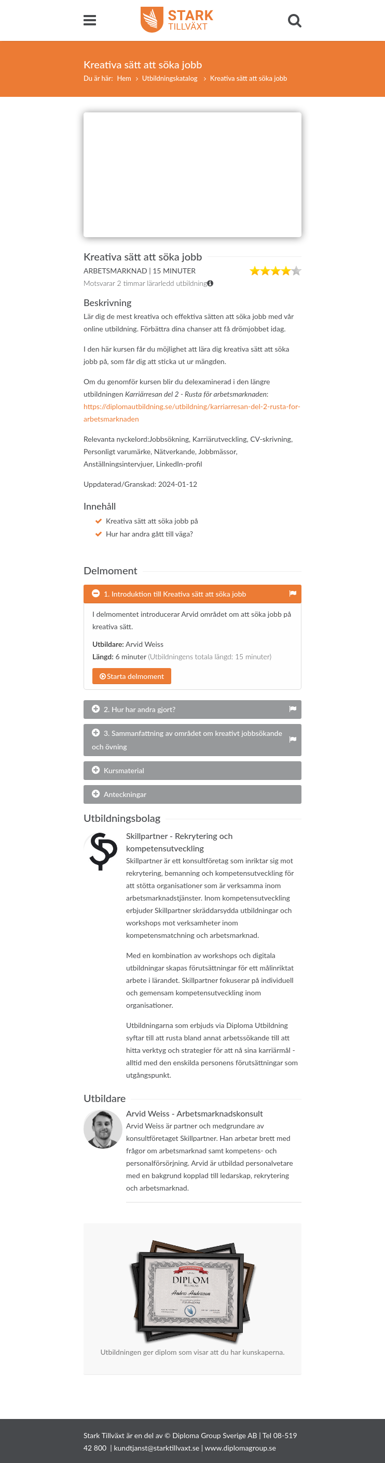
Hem (124, 78)
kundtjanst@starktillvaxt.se (156, 1447)
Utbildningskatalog (170, 78)
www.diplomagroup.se (240, 1447)
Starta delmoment (132, 676)
